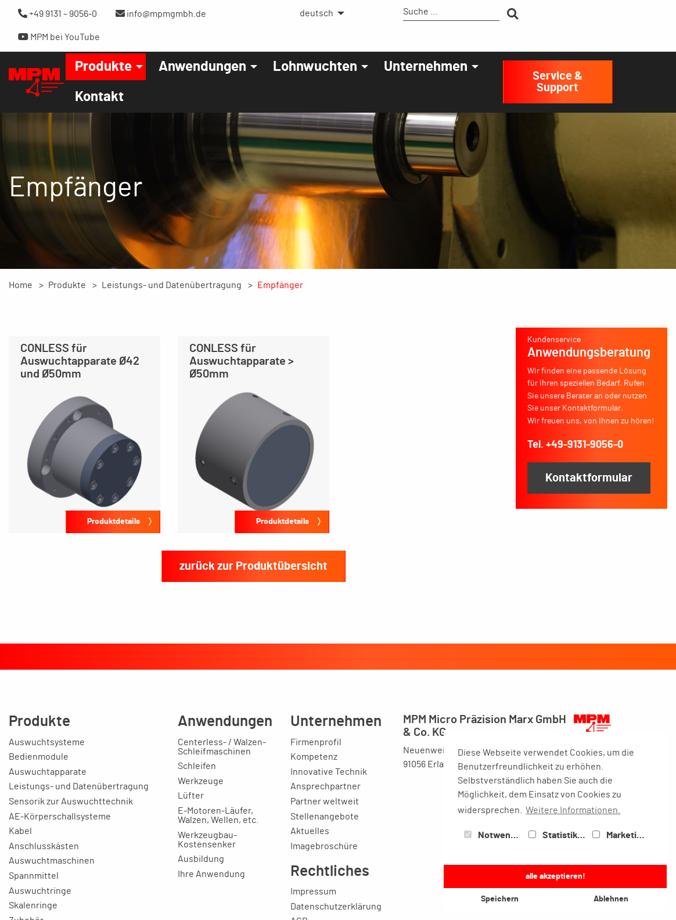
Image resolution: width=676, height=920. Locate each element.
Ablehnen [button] (611, 898)
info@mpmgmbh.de (161, 14)
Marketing (619, 835)
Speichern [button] (500, 898)
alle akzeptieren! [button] (555, 876)
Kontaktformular (588, 478)
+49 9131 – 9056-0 (57, 14)
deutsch (316, 13)
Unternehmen (426, 67)
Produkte (103, 67)
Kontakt (99, 97)
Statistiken (558, 835)
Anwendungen (202, 67)
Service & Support (557, 82)
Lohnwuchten (315, 67)
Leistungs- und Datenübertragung (172, 285)
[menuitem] (318, 13)
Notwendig (493, 835)
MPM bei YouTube (59, 37)
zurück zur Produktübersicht (253, 566)
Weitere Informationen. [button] (573, 810)
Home (21, 285)
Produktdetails (113, 521)
